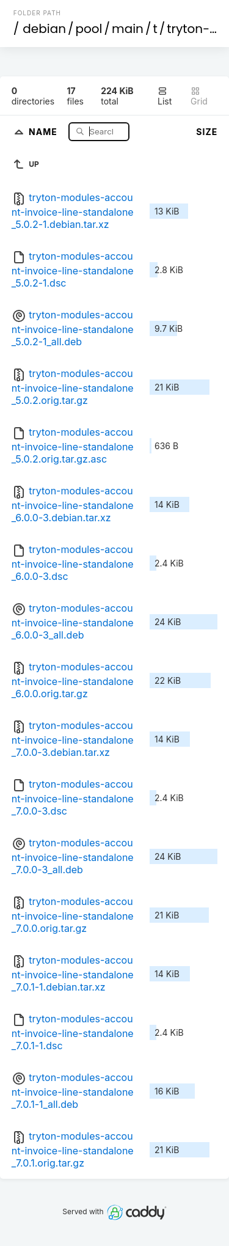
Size (206, 131)
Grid (199, 96)
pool (89, 28)
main (128, 28)
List (165, 96)
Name (44, 131)
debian (44, 28)
